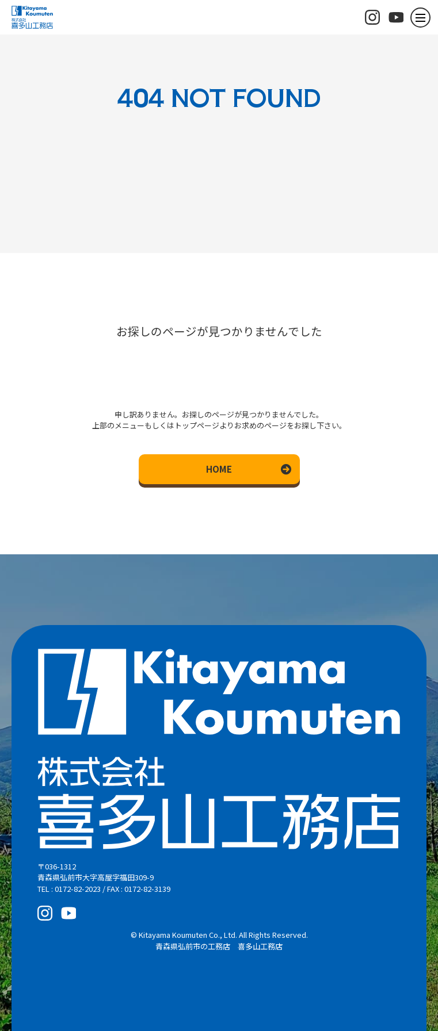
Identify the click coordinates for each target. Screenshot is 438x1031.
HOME (219, 469)
